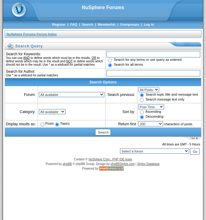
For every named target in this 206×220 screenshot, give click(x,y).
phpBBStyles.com (122, 164)
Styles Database (148, 164)
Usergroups (129, 24)
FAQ (73, 24)
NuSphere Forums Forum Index (31, 34)
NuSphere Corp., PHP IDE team (110, 159)
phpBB (67, 164)
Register (59, 24)
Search (87, 24)
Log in (149, 24)
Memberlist (106, 24)
